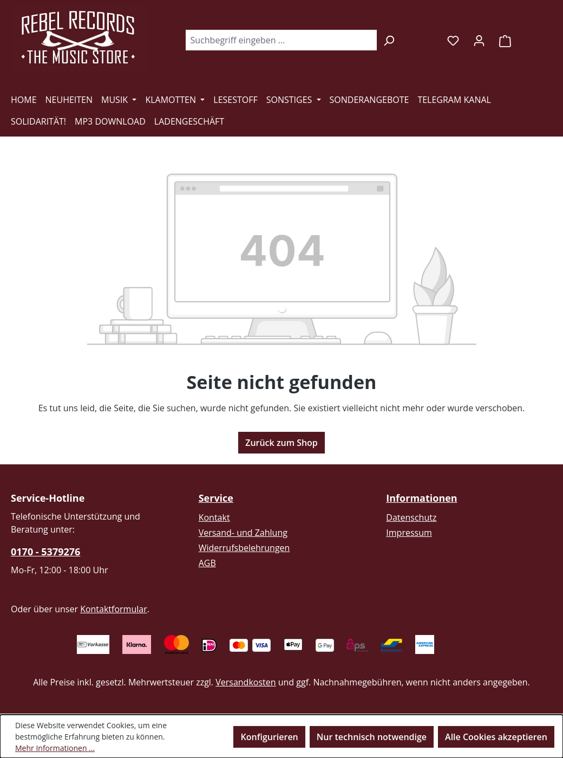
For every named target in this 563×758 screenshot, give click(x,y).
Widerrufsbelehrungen (244, 548)
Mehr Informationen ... (55, 748)
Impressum (408, 533)
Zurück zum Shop (281, 443)
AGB (207, 563)
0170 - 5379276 (45, 551)
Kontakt (214, 517)
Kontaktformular (113, 609)
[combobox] (281, 40)
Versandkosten (245, 682)
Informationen (421, 497)
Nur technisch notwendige (372, 737)
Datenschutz (411, 517)
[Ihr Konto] (479, 40)
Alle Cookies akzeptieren (496, 737)
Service (216, 497)
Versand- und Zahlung (243, 533)
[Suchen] (389, 40)
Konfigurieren (269, 737)
